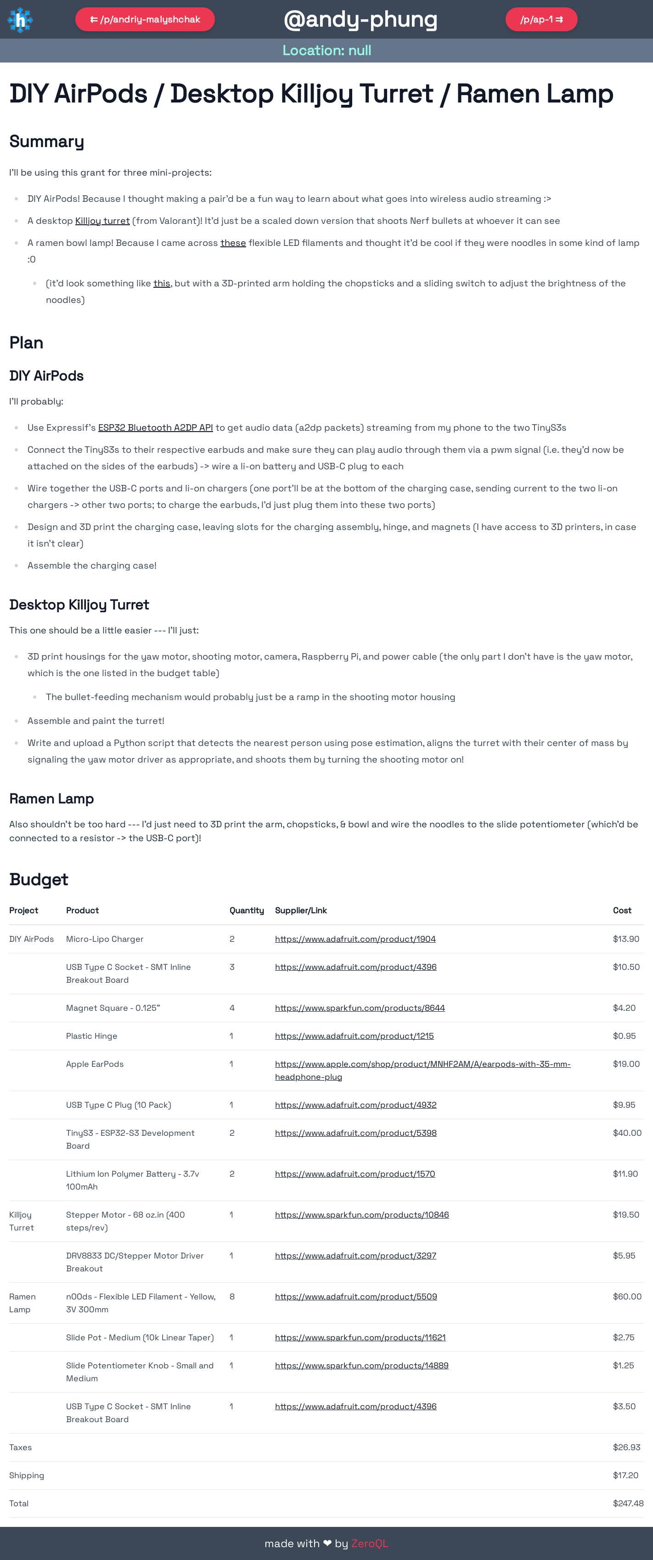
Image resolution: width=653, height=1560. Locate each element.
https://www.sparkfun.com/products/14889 (362, 1365)
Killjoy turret (102, 221)
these (233, 243)
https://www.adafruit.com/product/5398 (356, 1132)
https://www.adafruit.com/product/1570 (355, 1173)
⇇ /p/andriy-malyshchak (145, 19)
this (161, 283)
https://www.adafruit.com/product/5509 (356, 1296)
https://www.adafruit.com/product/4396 (356, 967)
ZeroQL (369, 1543)
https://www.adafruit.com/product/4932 (356, 1104)
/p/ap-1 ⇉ (541, 19)
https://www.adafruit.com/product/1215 (354, 1036)
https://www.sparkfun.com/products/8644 (360, 1007)
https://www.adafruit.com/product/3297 (355, 1255)
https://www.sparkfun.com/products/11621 (360, 1337)
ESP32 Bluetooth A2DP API (155, 427)
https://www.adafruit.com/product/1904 (355, 939)
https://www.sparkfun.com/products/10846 (362, 1214)
